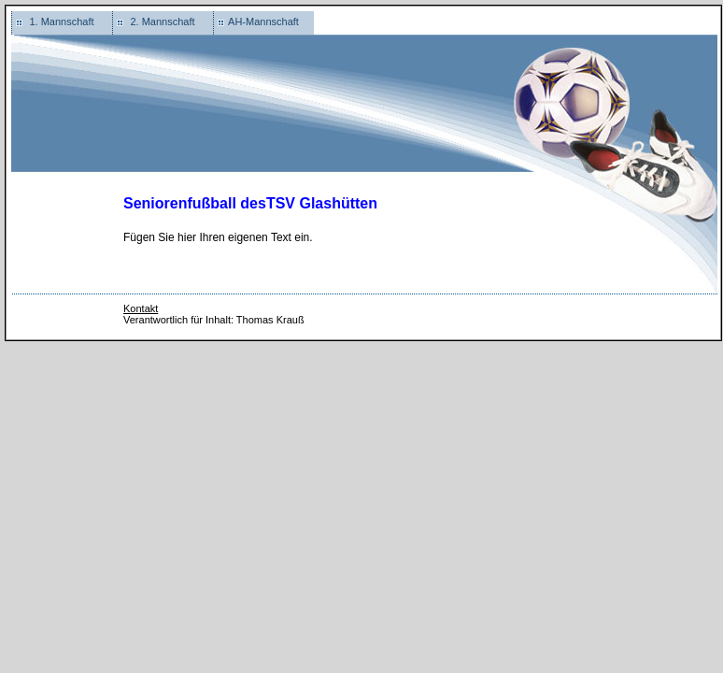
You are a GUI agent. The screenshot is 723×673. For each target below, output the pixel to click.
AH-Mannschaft (263, 21)
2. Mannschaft (162, 21)
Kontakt (140, 308)
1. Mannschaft (61, 21)
